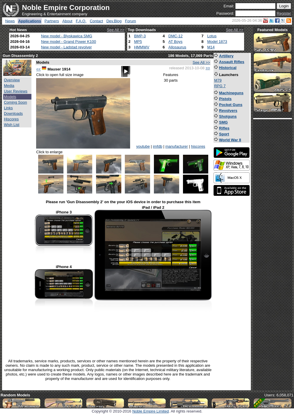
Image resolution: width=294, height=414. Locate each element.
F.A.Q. (81, 21)
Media (9, 85)
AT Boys (175, 41)
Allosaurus (177, 47)
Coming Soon (15, 102)
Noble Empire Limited (150, 411)
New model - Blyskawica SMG (66, 36)
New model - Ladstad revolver (66, 47)
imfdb (157, 146)
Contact (96, 21)
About (67, 21)
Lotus (211, 36)
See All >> (115, 30)
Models (10, 97)
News (10, 21)
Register (284, 13)
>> (208, 68)
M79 (217, 80)
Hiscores (11, 119)
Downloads (13, 113)
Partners (52, 21)
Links (8, 108)
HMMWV (141, 47)
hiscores (198, 146)
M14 (210, 47)
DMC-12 (175, 36)
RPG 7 (220, 86)
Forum (130, 21)
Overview (12, 80)
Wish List (11, 124)
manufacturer (176, 146)
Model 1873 (217, 41)
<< (38, 69)
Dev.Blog (114, 21)
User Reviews (15, 91)
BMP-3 (140, 36)
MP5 (138, 41)
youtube (143, 146)
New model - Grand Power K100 (68, 41)
